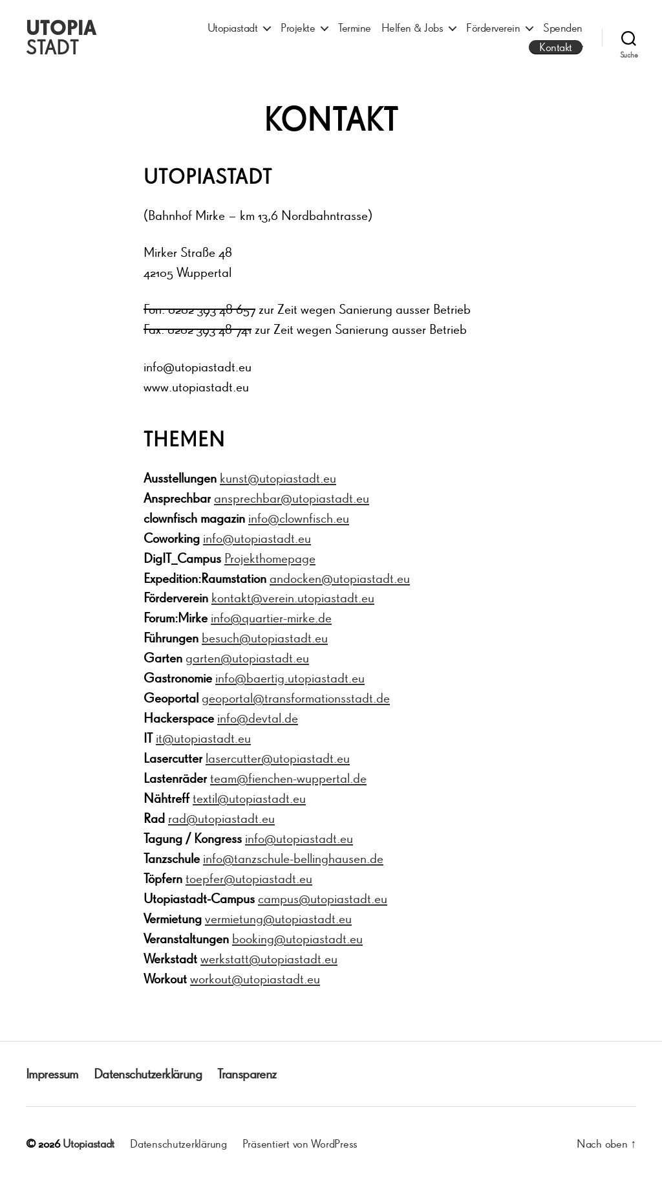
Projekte (298, 27)
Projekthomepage (269, 558)
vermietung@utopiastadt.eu (278, 918)
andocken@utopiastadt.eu (340, 578)
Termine (354, 27)
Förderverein (493, 27)
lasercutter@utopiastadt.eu (278, 758)
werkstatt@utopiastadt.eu (268, 958)
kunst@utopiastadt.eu (278, 478)
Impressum (52, 1073)
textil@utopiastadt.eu (249, 798)
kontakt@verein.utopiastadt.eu (292, 597)
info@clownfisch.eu (298, 518)
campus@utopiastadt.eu (322, 898)
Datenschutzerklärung (148, 1073)
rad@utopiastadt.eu (221, 818)
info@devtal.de (257, 718)
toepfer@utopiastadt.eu (249, 878)
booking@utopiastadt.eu (297, 938)
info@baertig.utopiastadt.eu (290, 678)
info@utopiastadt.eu (257, 538)
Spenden (562, 27)
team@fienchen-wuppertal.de (288, 778)
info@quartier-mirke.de (271, 617)
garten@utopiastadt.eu (247, 658)
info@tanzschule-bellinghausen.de (293, 858)
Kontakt (555, 47)
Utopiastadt (233, 27)
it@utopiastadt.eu (203, 738)
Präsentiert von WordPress (300, 1143)
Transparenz (247, 1073)
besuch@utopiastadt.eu (265, 637)
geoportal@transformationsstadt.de (296, 698)
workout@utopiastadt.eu (255, 978)
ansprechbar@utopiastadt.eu (291, 498)
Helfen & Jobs (412, 27)
